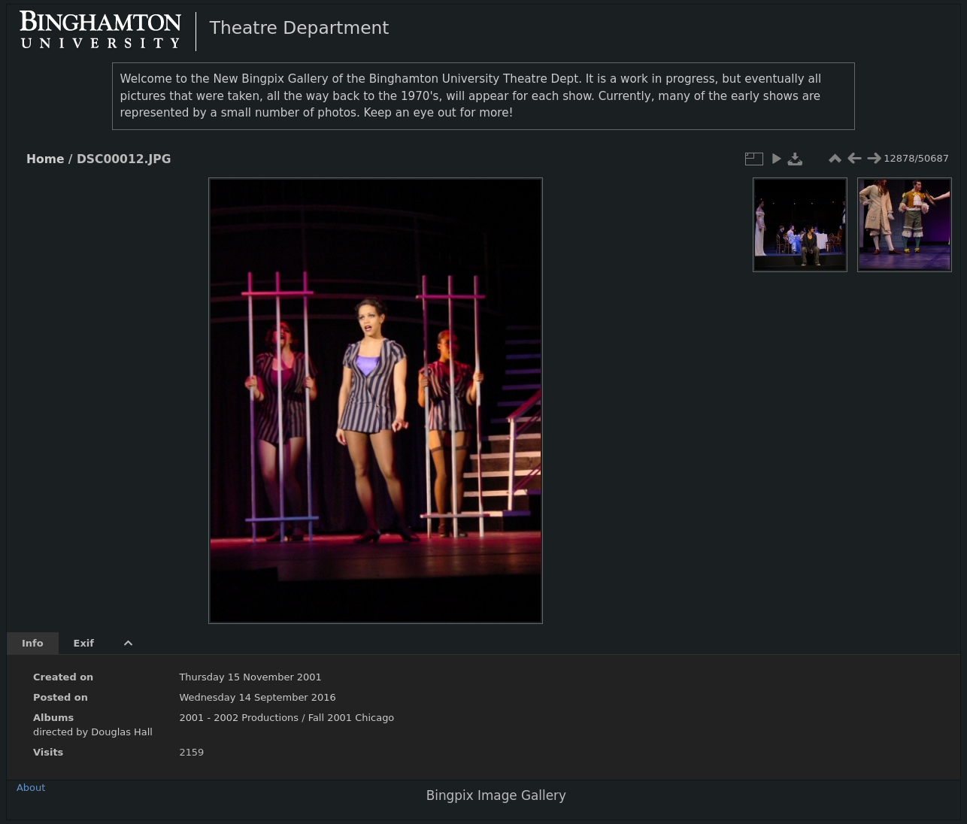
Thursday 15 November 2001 (250, 677)
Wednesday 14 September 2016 (257, 697)
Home (45, 159)
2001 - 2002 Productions (239, 717)
